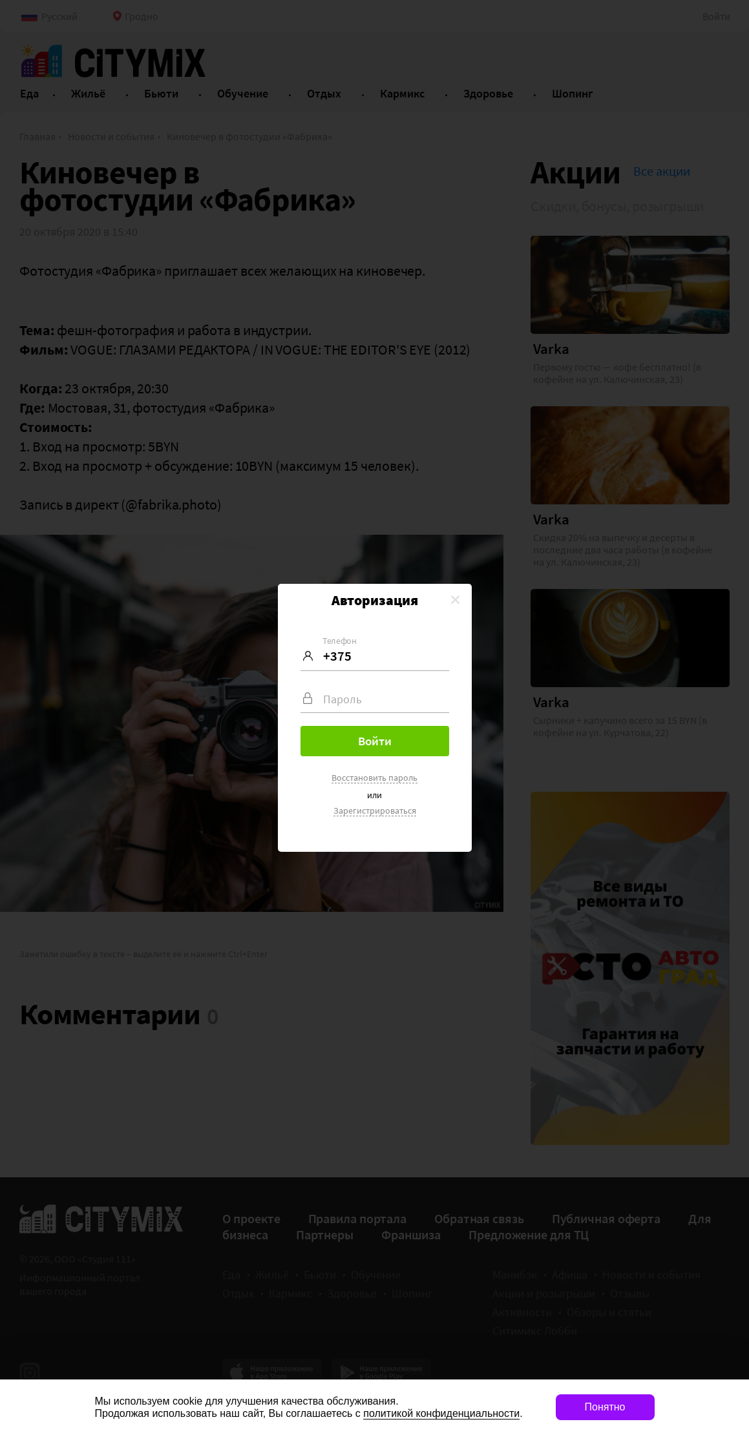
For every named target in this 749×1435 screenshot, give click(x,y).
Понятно (605, 1406)
